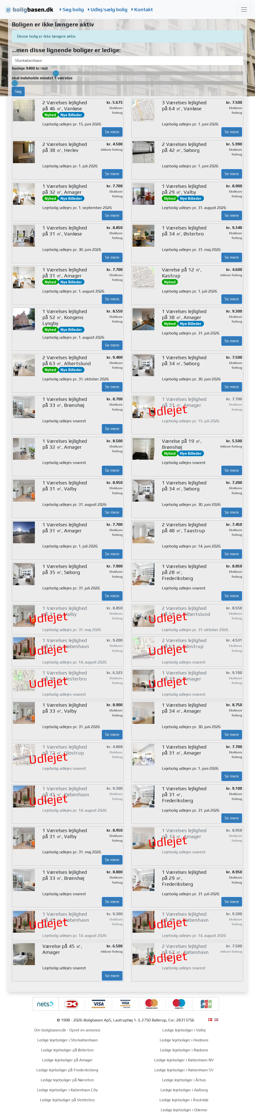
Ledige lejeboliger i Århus (184, 1080)
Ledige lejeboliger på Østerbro (67, 1050)
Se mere (112, 131)
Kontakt (142, 9)
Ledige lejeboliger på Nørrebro (67, 1080)
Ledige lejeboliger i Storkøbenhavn (67, 1040)
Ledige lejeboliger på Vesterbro (67, 1100)
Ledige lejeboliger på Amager (67, 1060)
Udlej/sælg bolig (108, 9)
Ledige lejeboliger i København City (67, 1090)
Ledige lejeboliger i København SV (183, 1070)
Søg (18, 91)
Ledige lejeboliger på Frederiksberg (67, 1070)
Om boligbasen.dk (50, 1030)
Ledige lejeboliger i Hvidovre (184, 1040)
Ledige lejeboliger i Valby (184, 1030)
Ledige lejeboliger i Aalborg (184, 1090)
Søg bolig (72, 9)
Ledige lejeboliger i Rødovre (184, 1050)
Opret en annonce (84, 1030)
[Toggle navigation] (244, 9)
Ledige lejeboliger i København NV (184, 1060)
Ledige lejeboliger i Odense (184, 1110)
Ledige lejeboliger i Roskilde (183, 1100)
